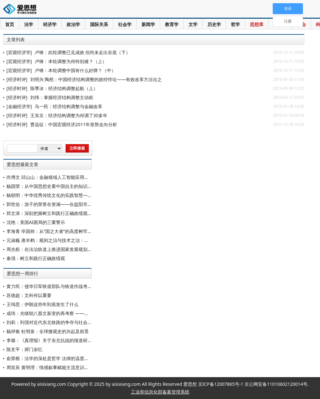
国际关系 (99, 24)
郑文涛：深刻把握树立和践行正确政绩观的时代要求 (58, 213)
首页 (9, 24)
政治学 (73, 24)
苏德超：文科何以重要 (28, 295)
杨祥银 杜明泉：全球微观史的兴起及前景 (47, 331)
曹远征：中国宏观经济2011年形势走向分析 (73, 124)
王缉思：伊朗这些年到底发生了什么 (42, 304)
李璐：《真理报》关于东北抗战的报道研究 (49, 340)
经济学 (50, 24)
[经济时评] (16, 79)
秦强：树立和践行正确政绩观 (35, 258)
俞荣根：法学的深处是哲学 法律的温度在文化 (52, 358)
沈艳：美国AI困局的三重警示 (35, 222)
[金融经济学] (19, 106)
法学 (28, 24)
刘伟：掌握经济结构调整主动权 (61, 97)
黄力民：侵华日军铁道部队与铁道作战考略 (49, 286)
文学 (192, 24)
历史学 (214, 24)
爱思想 (21, 9)
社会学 (125, 24)
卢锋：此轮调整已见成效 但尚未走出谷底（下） (83, 52)
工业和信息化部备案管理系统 (160, 392)
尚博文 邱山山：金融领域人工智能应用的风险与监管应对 (63, 177)
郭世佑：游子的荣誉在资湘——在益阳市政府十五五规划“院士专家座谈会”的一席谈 (89, 204)
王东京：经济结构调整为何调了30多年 (68, 115)
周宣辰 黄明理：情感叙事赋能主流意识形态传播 (54, 367)
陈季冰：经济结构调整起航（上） (64, 88)
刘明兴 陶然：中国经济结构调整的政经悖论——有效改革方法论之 (96, 79)
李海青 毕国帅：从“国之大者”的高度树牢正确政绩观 (58, 231)
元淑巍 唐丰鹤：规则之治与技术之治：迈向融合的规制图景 (65, 240)
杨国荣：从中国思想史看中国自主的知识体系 (51, 186)
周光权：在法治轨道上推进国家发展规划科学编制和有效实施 (67, 249)
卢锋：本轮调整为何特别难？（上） (71, 61)
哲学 (235, 24)
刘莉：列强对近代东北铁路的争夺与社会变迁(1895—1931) (65, 322)
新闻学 (148, 24)
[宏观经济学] (19, 52)
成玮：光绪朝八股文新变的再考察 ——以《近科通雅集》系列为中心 (74, 313)
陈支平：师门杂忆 (24, 349)
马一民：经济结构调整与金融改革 (68, 106)
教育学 (171, 24)
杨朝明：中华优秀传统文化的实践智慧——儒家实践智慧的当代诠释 (74, 195)
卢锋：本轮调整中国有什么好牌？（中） (75, 70)
